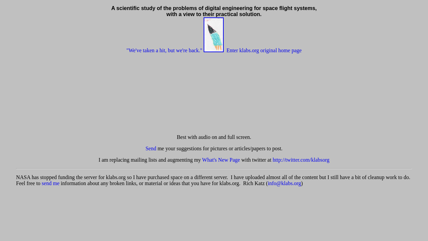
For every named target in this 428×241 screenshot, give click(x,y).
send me (51, 183)
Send (150, 148)
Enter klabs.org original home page (264, 50)
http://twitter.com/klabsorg (301, 160)
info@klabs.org (284, 183)
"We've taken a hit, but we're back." (164, 50)
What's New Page (221, 160)
